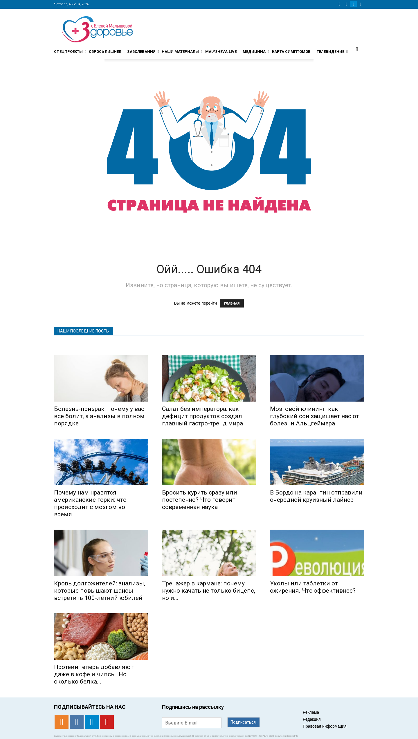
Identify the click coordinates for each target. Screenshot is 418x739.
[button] (357, 49)
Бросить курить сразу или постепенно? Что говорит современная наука (199, 499)
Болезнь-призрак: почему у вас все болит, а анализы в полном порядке (99, 416)
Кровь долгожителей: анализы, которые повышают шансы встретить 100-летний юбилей (99, 590)
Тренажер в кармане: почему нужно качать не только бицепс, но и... (208, 590)
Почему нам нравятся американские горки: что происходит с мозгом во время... (90, 503)
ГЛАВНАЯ (231, 303)
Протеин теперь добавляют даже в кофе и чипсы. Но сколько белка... (94, 674)
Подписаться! (243, 722)
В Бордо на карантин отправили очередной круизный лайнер (316, 496)
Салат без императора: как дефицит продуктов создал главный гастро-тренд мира (202, 416)
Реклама (311, 712)
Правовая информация (325, 726)
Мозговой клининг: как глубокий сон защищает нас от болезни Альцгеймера (314, 416)
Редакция (312, 719)
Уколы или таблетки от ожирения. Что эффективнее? (313, 587)
